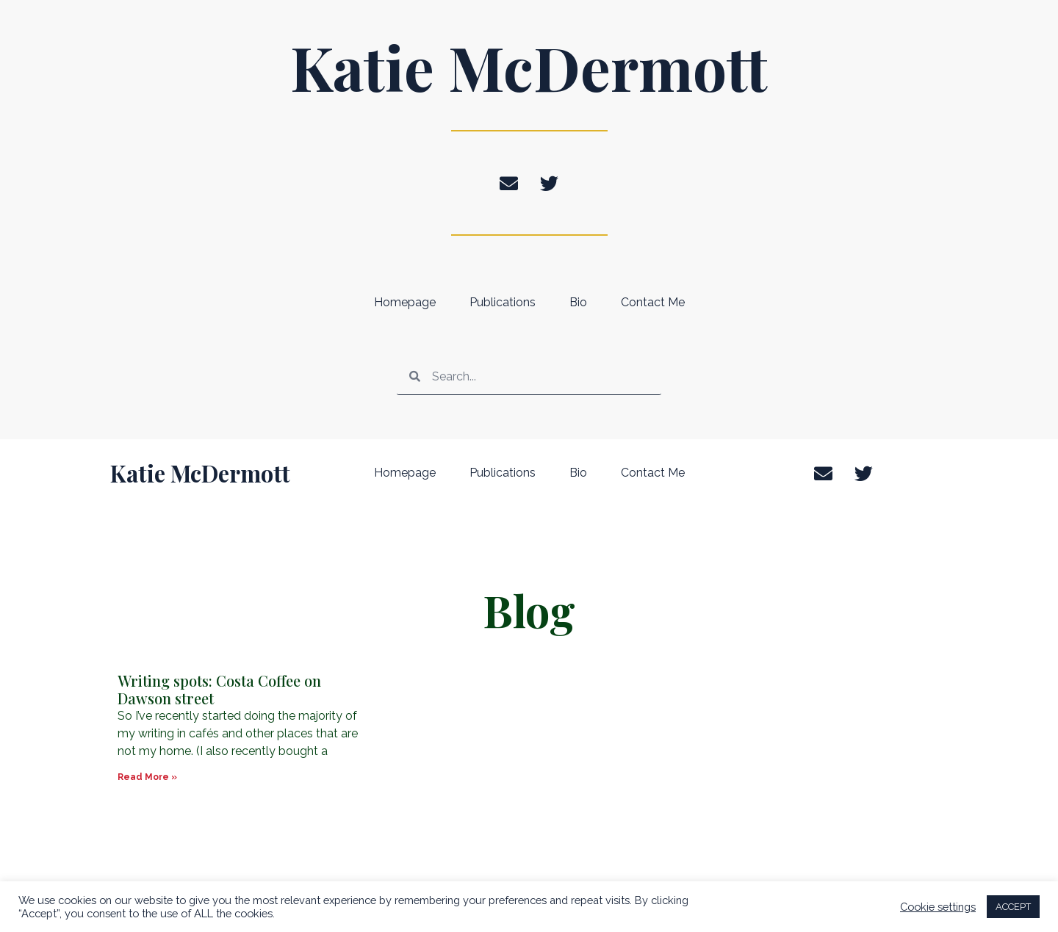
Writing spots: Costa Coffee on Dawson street (219, 689)
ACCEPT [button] (1013, 906)
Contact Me (653, 302)
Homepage (405, 302)
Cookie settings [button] (938, 906)
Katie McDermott (529, 66)
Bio (578, 302)
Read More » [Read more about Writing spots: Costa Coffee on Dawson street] (147, 777)
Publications (502, 302)
